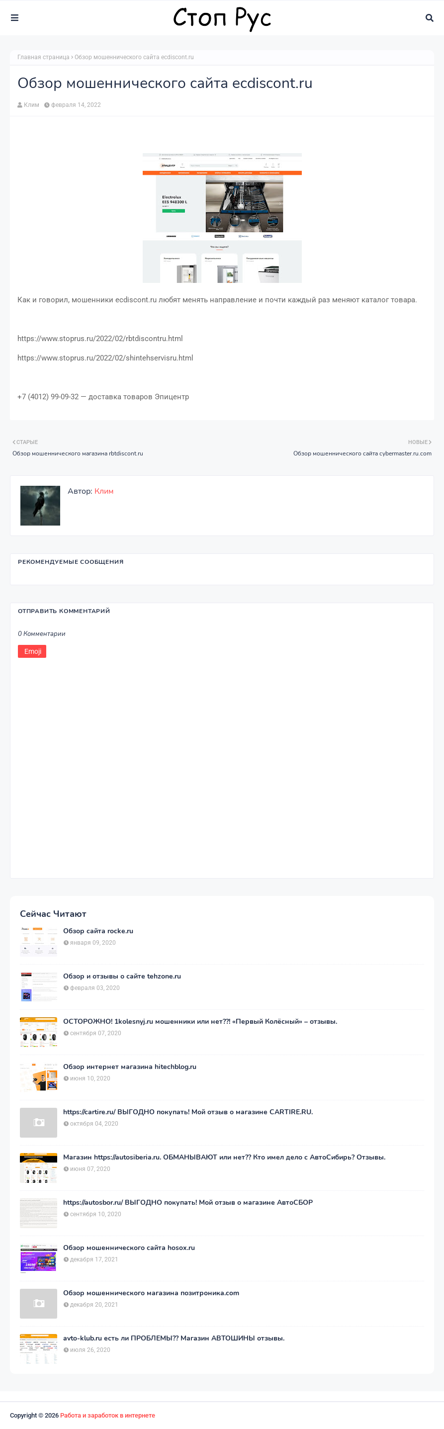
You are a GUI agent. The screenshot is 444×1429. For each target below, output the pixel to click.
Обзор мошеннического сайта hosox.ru (129, 1248)
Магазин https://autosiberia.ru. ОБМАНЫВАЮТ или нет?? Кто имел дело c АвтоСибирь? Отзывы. (224, 1157)
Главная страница (43, 57)
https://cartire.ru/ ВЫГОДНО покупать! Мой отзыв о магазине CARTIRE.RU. (188, 1112)
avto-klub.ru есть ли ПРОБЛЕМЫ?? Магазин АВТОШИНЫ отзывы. (173, 1338)
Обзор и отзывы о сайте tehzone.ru (122, 976)
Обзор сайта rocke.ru (98, 931)
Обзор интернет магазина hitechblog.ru (129, 1067)
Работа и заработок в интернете (107, 1415)
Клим (31, 104)
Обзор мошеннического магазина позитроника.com (151, 1293)
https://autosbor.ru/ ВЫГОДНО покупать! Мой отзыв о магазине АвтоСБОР (188, 1202)
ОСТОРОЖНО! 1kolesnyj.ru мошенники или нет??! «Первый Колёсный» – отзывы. (200, 1021)
